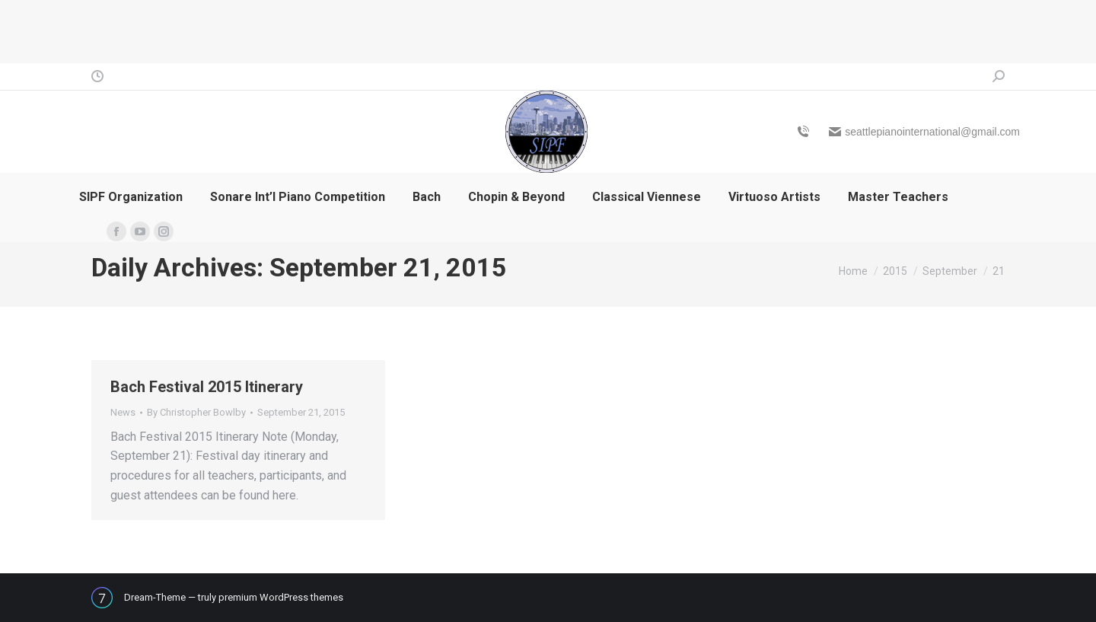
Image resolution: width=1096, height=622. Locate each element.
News (122, 412)
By (196, 412)
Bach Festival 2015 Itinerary (206, 387)
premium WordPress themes (280, 597)
